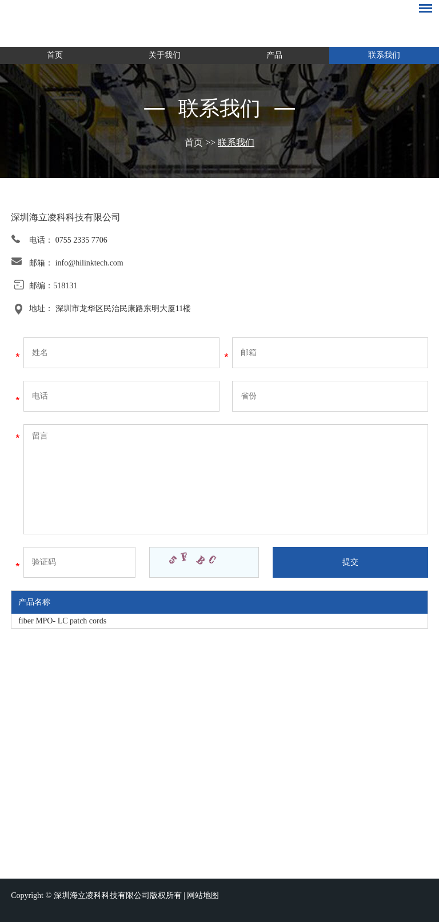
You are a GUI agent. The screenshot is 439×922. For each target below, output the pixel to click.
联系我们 (384, 55)
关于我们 (165, 55)
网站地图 (203, 895)
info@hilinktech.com (89, 263)
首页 (55, 55)
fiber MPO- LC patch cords (62, 621)
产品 (274, 55)
